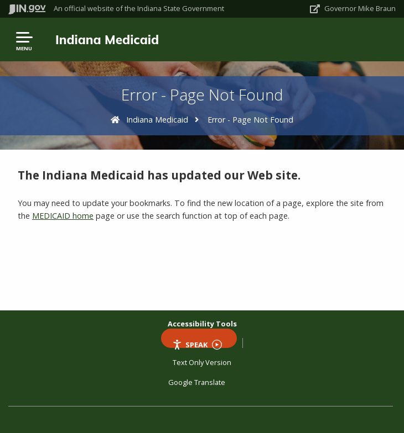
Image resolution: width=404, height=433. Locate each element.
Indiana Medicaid (107, 39)
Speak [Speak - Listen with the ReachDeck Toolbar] (197, 344)
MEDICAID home (63, 215)
